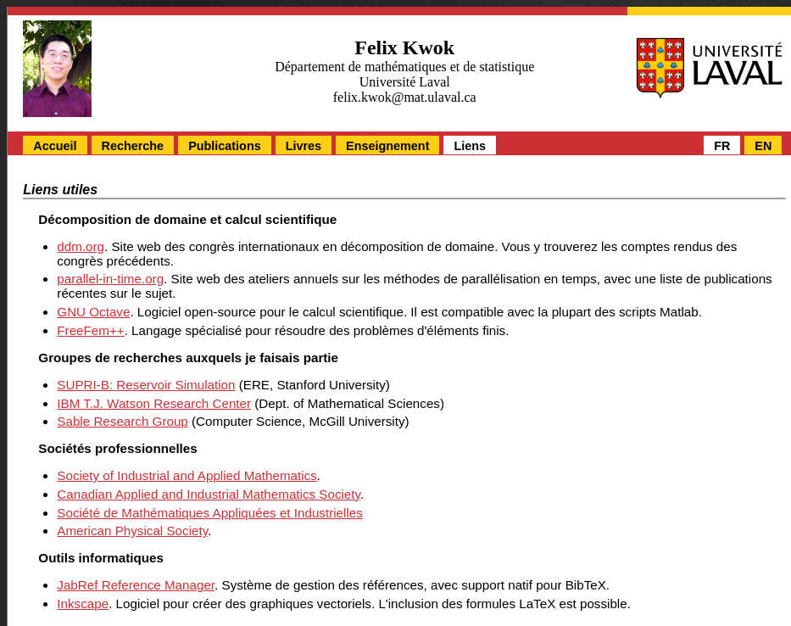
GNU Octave (93, 312)
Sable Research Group (122, 421)
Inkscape (83, 603)
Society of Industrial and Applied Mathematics (186, 475)
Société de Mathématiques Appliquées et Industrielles (210, 513)
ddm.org (80, 246)
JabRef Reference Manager (135, 585)
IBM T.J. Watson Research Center (154, 403)
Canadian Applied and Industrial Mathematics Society (208, 494)
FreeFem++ (90, 330)
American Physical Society (132, 530)
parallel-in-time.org (110, 278)
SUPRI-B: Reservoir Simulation (146, 384)
